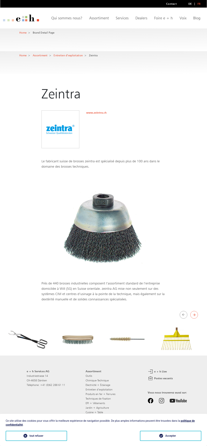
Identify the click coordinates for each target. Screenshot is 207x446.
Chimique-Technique (97, 380)
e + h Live (157, 371)
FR (199, 3)
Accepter (170, 435)
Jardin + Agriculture (97, 407)
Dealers (141, 18)
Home (23, 32)
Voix (183, 18)
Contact (171, 3)
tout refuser (36, 435)
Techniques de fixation (98, 398)
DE (190, 3)
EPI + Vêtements (95, 403)
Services (122, 18)
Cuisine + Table (94, 412)
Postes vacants (160, 378)
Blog (196, 18)
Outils (89, 375)
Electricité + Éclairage (98, 384)
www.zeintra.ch (96, 112)
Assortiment (99, 18)
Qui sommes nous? (66, 18)
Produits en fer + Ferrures (100, 394)
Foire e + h (163, 18)
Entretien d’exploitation (68, 55)
